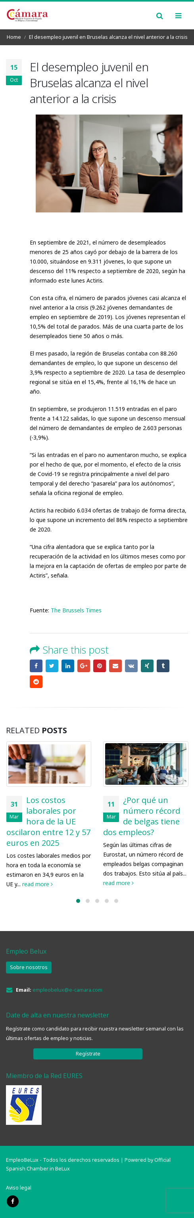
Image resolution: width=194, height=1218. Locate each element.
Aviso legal (18, 1187)
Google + (83, 666)
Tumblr (163, 666)
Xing (147, 666)
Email (115, 666)
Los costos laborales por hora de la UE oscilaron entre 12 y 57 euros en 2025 (48, 821)
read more (37, 884)
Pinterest (99, 666)
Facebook (36, 666)
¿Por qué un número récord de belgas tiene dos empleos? (141, 816)
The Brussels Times (75, 610)
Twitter (52, 666)
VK (131, 666)
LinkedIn (67, 666)
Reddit (36, 681)
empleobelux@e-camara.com (67, 990)
